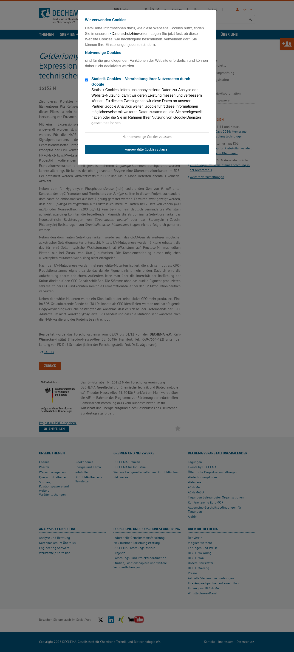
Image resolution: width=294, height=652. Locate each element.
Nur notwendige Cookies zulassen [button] (147, 136)
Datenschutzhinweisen (130, 34)
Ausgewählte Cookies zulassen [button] (147, 149)
